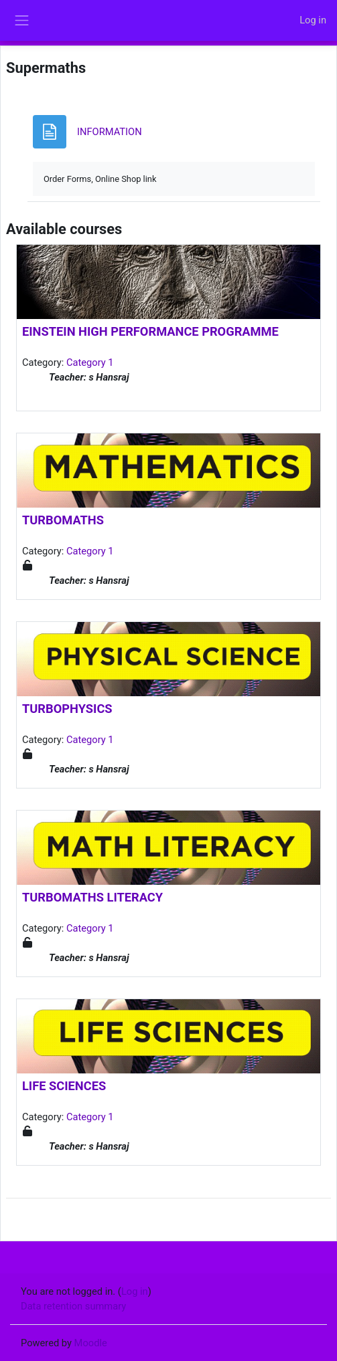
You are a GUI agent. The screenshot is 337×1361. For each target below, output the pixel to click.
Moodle (90, 1343)
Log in (312, 20)
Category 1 (90, 362)
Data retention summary (73, 1306)
